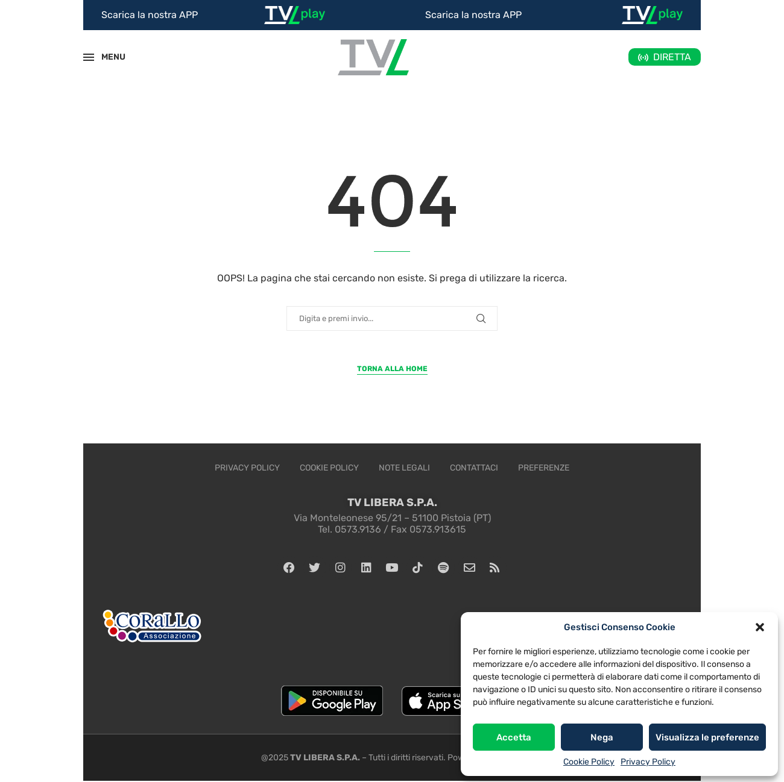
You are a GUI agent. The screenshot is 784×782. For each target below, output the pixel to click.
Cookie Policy (589, 762)
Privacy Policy (648, 762)
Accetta (513, 737)
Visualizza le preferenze (707, 737)
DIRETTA (672, 57)
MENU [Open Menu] (106, 57)
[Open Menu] (88, 57)
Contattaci (474, 468)
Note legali (404, 468)
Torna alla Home (392, 368)
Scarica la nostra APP (149, 14)
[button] (760, 627)
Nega (601, 737)
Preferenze (543, 468)
